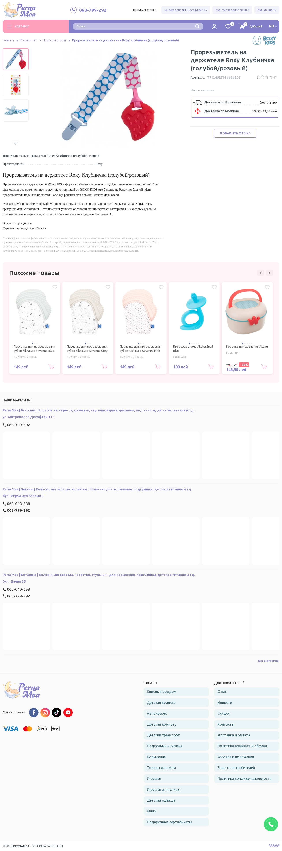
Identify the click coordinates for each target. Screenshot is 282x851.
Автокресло (157, 713)
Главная (8, 40)
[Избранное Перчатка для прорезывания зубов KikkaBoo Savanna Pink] (161, 287)
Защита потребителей (236, 768)
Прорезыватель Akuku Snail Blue (193, 349)
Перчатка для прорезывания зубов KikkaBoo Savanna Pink (140, 349)
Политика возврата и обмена (242, 746)
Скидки (223, 713)
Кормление (28, 40)
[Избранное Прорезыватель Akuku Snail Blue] (214, 287)
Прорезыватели (54, 40)
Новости (224, 703)
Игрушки (154, 778)
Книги (151, 811)
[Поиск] (197, 26)
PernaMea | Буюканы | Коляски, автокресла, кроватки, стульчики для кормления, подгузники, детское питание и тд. (98, 410)
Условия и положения (235, 757)
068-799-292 (16, 425)
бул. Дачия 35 (267, 9)
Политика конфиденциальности (244, 778)
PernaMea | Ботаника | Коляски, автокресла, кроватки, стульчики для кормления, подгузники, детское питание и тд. (99, 575)
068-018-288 (16, 504)
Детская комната (161, 724)
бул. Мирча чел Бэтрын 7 (232, 9)
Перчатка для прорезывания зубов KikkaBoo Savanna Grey (87, 349)
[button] (15, 144)
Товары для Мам (161, 768)
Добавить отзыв (235, 133)
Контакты (225, 724)
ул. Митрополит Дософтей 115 (186, 9)
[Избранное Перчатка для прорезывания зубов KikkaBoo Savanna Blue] (55, 287)
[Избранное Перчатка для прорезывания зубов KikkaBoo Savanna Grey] (108, 287)
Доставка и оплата (233, 735)
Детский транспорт (163, 735)
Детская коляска (161, 703)
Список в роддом (161, 692)
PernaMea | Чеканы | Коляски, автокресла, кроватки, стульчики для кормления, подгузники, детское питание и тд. (97, 489)
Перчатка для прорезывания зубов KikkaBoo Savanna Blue (34, 349)
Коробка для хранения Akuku (247, 346)
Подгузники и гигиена (165, 746)
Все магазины (268, 661)
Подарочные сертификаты (169, 822)
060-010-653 (16, 589)
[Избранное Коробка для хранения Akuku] (267, 287)
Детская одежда (161, 800)
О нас (222, 692)
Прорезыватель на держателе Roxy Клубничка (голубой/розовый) (125, 40)
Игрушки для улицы (163, 789)
